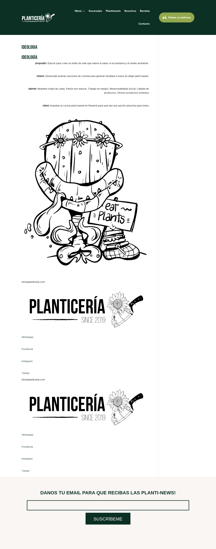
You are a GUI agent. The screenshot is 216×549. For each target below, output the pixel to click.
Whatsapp (27, 337)
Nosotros (130, 11)
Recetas (145, 11)
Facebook (27, 349)
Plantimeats (113, 11)
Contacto (144, 24)
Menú (78, 11)
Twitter (26, 373)
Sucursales (95, 11)
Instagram (27, 361)
